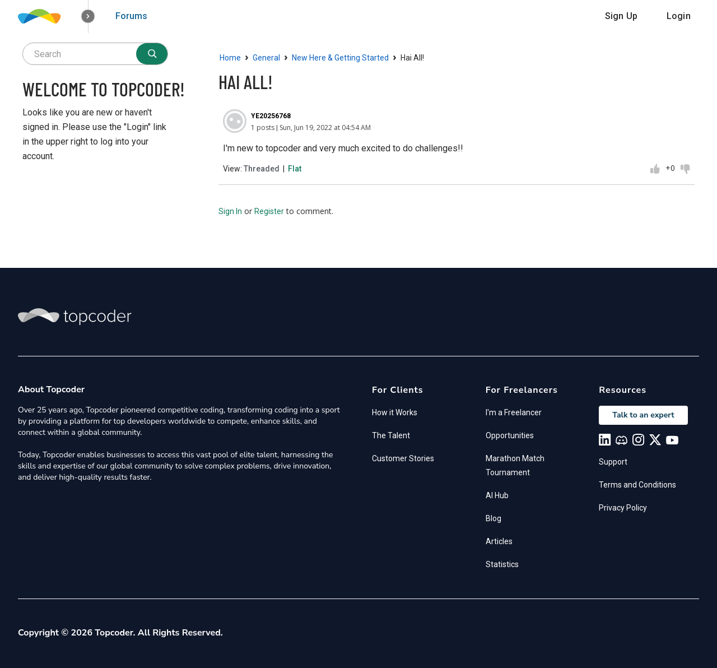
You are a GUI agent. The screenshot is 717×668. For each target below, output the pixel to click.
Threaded (262, 168)
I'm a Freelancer (514, 412)
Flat (294, 168)
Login (679, 16)
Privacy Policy (623, 507)
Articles (499, 541)
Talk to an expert (643, 415)
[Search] (151, 53)
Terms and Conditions (637, 484)
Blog (493, 518)
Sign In (230, 211)
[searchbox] (95, 54)
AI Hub (497, 495)
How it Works (394, 412)
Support (613, 461)
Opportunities (510, 435)
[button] (88, 17)
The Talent (391, 435)
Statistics (502, 564)
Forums (131, 16)
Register (269, 211)
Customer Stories (403, 458)
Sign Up (621, 16)
